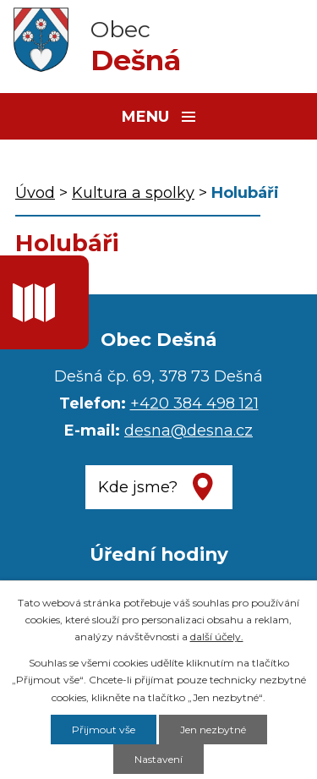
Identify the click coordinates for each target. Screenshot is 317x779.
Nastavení (158, 759)
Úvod (35, 193)
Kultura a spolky (133, 193)
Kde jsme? (138, 487)
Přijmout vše (103, 729)
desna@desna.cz (188, 430)
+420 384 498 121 (194, 403)
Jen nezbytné (213, 729)
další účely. (216, 636)
